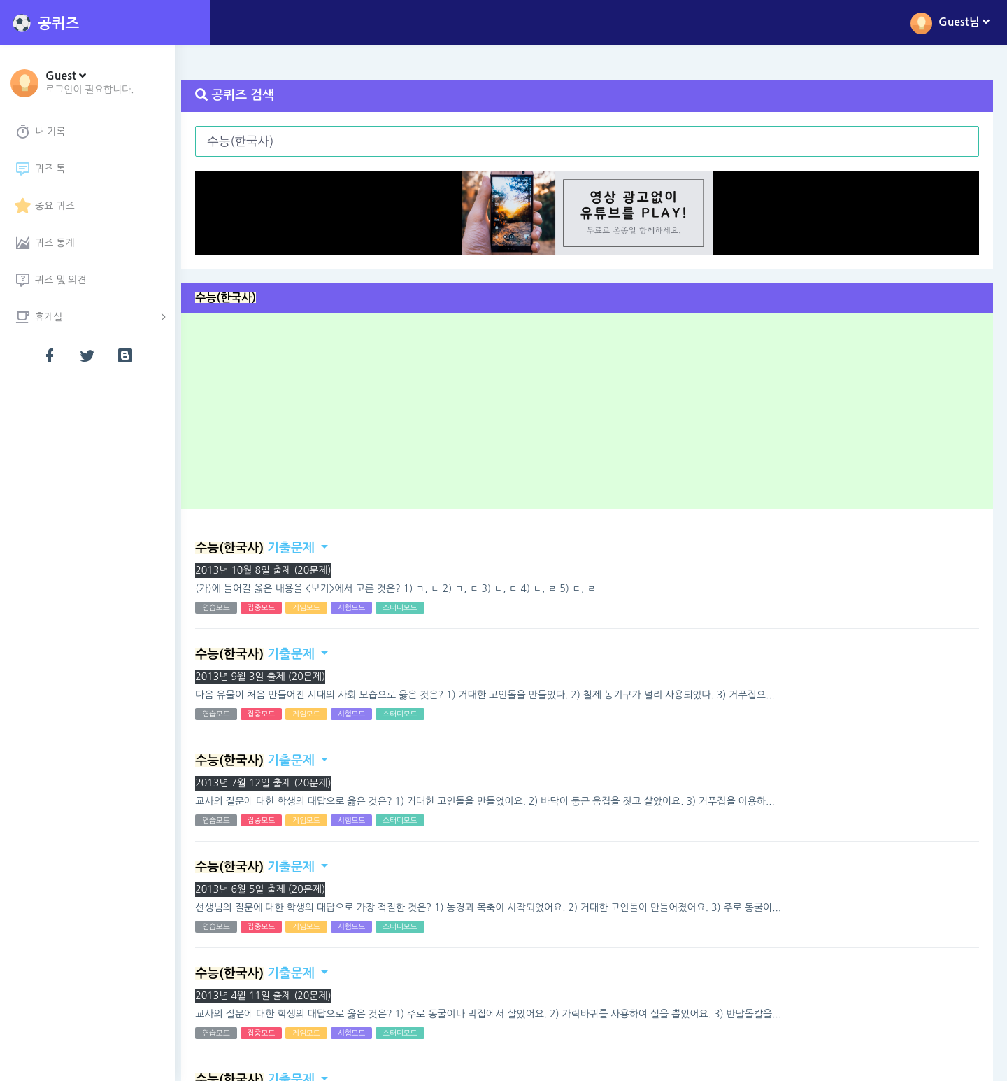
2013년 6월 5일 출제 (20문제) (268, 889)
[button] (89, 81)
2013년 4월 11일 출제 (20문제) (270, 996)
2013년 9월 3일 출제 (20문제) (268, 676)
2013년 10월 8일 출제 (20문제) (270, 570)
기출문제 (262, 548)
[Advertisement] (596, 416)
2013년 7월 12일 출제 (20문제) (270, 783)
